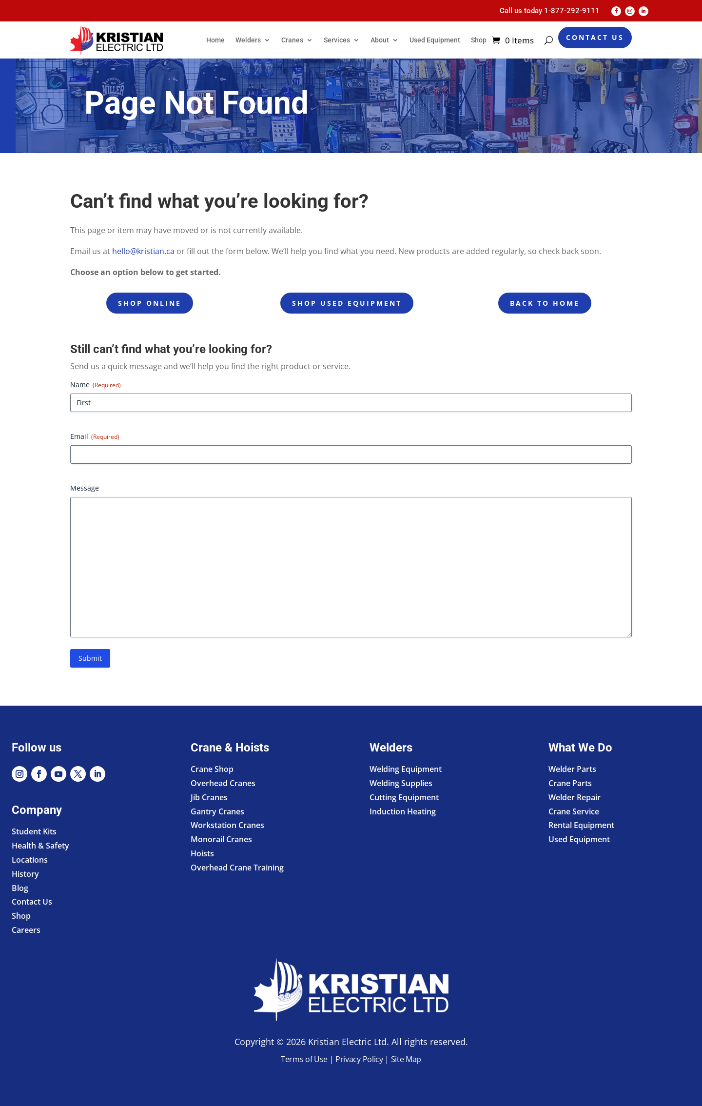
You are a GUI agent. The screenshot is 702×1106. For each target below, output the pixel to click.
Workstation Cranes (227, 825)
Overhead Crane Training (237, 867)
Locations (30, 859)
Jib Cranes (209, 797)
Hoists (202, 853)
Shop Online (149, 303)
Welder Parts (572, 769)
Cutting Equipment (404, 797)
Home (215, 40)
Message (84, 488)
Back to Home (545, 303)
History (25, 874)
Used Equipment (435, 40)
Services (337, 40)
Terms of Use (304, 1059)
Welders (248, 40)
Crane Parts (570, 783)
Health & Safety (40, 845)
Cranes (292, 40)
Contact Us (595, 37)
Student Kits (34, 831)
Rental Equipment (581, 825)
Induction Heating (403, 811)
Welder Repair (574, 797)
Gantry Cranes (217, 811)
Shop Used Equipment (347, 303)
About (379, 40)
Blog (20, 888)
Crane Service (573, 811)
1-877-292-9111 (572, 10)
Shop (479, 40)
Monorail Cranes (221, 839)
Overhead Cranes (223, 783)
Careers (26, 930)
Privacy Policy (359, 1059)
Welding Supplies (401, 783)
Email (94, 436)
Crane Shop (212, 769)
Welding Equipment (406, 769)
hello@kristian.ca (143, 251)
